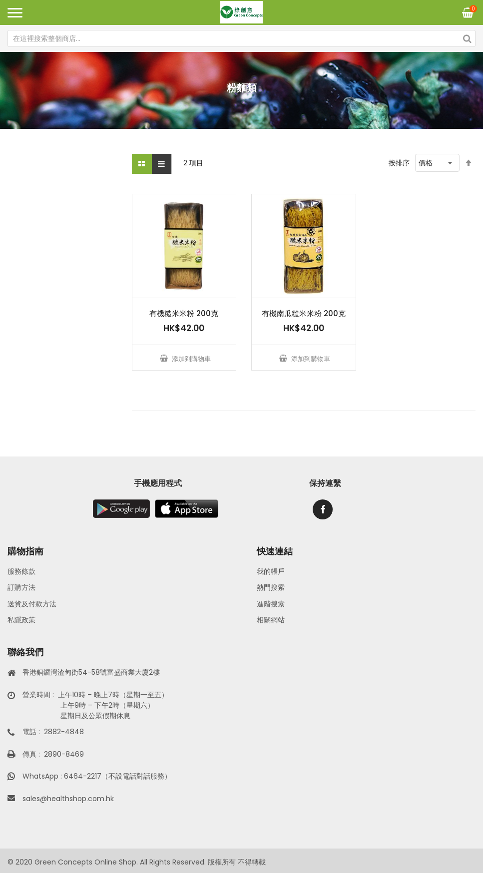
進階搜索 (271, 604)
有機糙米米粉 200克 (183, 313)
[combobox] (241, 38)
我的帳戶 (271, 571)
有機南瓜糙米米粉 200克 (304, 313)
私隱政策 (21, 620)
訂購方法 (21, 587)
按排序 (399, 163)
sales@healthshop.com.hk (68, 799)
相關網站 (271, 620)
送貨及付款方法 (31, 604)
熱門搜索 (271, 587)
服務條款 (21, 571)
